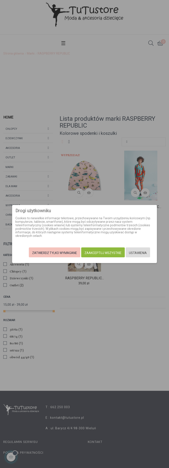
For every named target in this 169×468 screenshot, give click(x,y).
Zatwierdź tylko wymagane (49, 253)
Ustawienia (133, 253)
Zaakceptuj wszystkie (98, 253)
